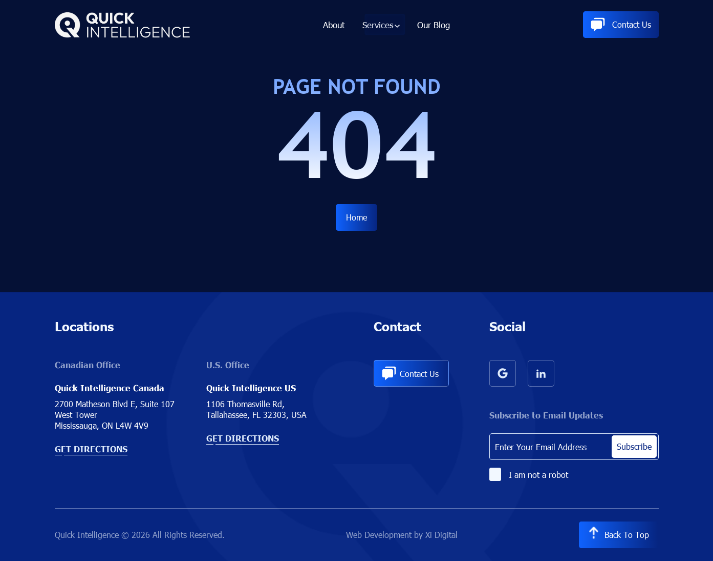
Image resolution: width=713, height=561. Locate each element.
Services (377, 26)
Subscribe (634, 446)
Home (356, 217)
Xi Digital (440, 534)
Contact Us (620, 26)
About (334, 26)
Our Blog (433, 26)
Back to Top (617, 535)
